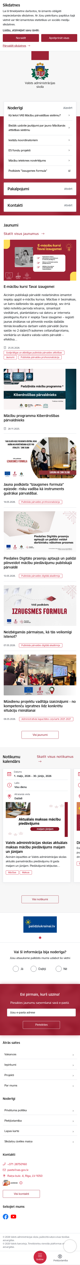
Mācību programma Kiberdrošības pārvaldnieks (31, 417)
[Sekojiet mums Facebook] (5, 1216)
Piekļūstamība (13, 1120)
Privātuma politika (15, 1110)
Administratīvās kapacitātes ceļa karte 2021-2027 (46, 719)
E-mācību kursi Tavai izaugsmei (29, 286)
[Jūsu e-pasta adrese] (41, 1012)
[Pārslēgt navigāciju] (40, 1257)
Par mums (10, 1085)
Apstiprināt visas (59, 38)
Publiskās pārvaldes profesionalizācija (40, 357)
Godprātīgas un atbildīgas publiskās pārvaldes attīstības (34, 352)
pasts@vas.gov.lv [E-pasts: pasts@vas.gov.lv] (17, 1170)
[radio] (18, 969)
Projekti (9, 1075)
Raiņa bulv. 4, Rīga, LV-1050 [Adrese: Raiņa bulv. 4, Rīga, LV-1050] (25, 1176)
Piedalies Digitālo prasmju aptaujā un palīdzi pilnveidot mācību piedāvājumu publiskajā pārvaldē (40, 562)
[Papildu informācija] (20, 1182)
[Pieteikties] (41, 1025)
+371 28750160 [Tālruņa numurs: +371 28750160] (17, 1164)
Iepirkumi (10, 1064)
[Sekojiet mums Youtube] (13, 1216)
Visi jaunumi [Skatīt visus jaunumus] (40, 735)
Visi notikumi (40, 899)
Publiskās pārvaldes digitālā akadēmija (40, 575)
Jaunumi (10, 357)
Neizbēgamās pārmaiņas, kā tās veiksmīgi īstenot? (38, 634)
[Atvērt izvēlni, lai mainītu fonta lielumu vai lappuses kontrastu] (59, 1258)
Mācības (12, 872)
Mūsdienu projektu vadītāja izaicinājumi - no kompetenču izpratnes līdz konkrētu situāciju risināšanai (40, 706)
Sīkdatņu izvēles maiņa (18, 1141)
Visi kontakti (21, 1194)
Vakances (10, 1054)
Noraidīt (21, 38)
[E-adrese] (10, 1183)
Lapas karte (11, 1131)
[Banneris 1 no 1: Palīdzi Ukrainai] (40, 924)
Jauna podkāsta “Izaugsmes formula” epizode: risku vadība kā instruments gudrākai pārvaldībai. (34, 489)
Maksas (26, 872)
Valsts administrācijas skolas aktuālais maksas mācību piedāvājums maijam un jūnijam (36, 847)
